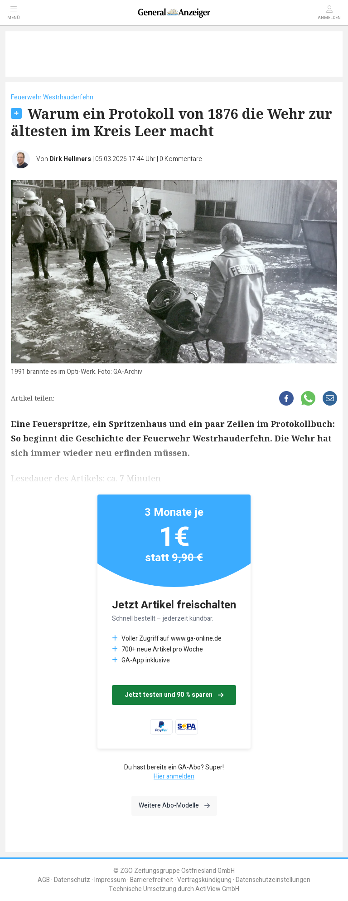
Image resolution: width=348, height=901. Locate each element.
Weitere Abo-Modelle (174, 805)
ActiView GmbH (217, 889)
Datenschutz (72, 880)
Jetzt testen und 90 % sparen (174, 695)
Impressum (110, 880)
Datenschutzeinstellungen (273, 880)
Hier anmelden (174, 776)
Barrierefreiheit (151, 880)
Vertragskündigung (204, 880)
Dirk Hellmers (70, 159)
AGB (44, 880)
